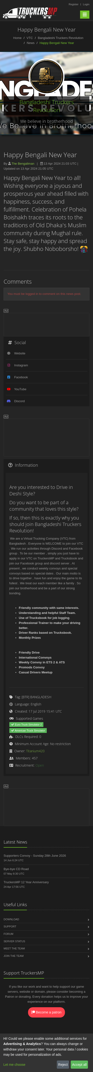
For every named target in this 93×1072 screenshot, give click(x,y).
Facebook (21, 377)
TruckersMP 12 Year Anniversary (26, 882)
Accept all (79, 1065)
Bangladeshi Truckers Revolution (60, 38)
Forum (8, 933)
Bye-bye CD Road (16, 869)
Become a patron (47, 1012)
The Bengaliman (23, 163)
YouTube (20, 389)
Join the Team (13, 955)
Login (86, 4)
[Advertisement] (46, 324)
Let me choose (14, 1065)
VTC (30, 38)
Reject (63, 1065)
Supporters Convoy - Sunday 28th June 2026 (35, 855)
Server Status (14, 941)
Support (10, 926)
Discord (19, 401)
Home (17, 38)
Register (73, 4)
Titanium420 (35, 751)
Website (19, 353)
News (31, 43)
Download (11, 919)
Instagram (21, 365)
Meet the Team (14, 948)
